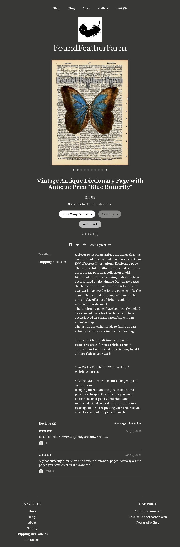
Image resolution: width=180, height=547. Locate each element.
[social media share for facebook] (70, 245)
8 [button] (102, 170)
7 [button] (99, 170)
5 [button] (92, 170)
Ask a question (100, 245)
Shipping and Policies (32, 534)
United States (95, 204)
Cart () (121, 8)
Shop (56, 8)
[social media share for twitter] (78, 245)
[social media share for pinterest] (85, 245)
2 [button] (81, 170)
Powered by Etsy (147, 522)
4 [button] (88, 170)
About (86, 8)
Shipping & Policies (52, 262)
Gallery (103, 8)
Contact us (32, 540)
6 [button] (95, 170)
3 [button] (85, 170)
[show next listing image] (106, 170)
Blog (71, 8)
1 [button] (78, 170)
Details (45, 254)
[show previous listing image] (73, 170)
